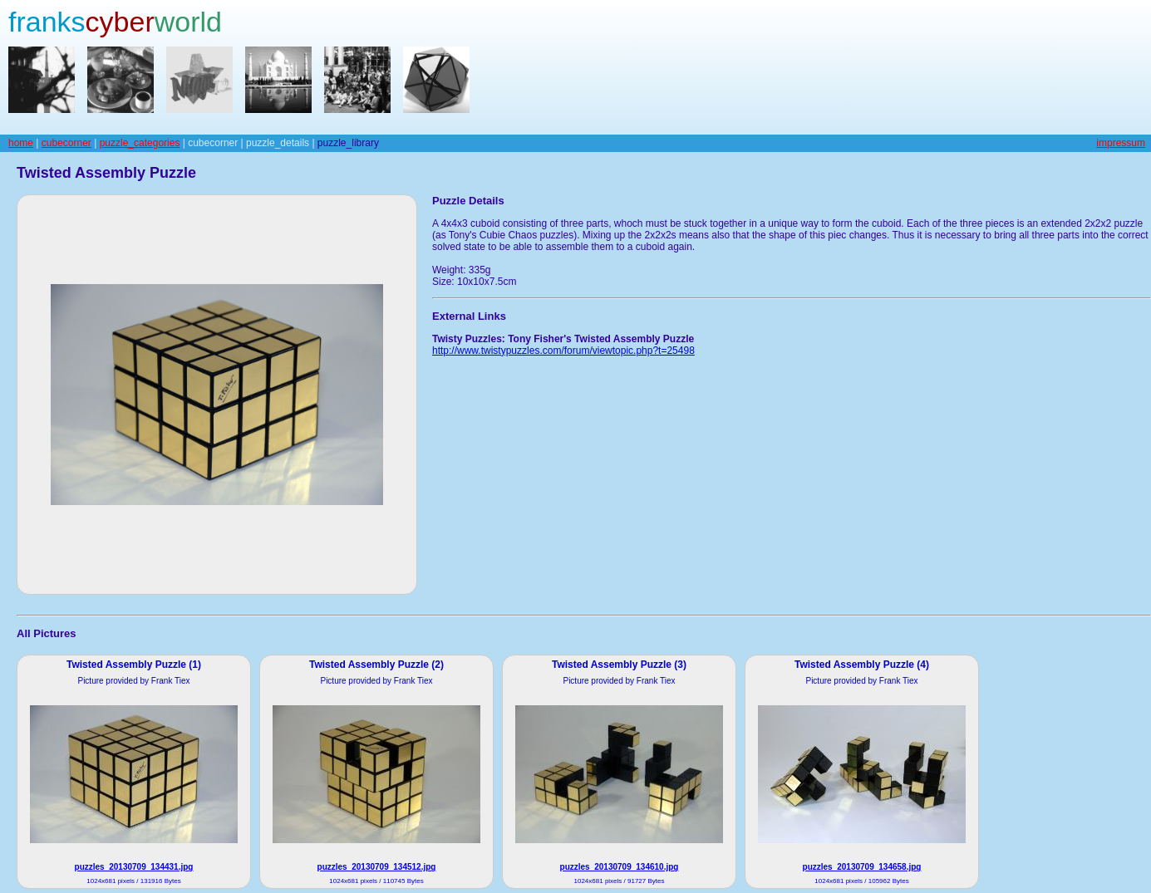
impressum (1120, 143)
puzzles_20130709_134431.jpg (134, 866)
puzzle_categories (140, 143)
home (20, 143)
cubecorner (66, 143)
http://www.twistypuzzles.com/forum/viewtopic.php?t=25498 (563, 350)
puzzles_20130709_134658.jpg (862, 866)
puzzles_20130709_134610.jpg (619, 866)
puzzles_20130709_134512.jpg (376, 866)
